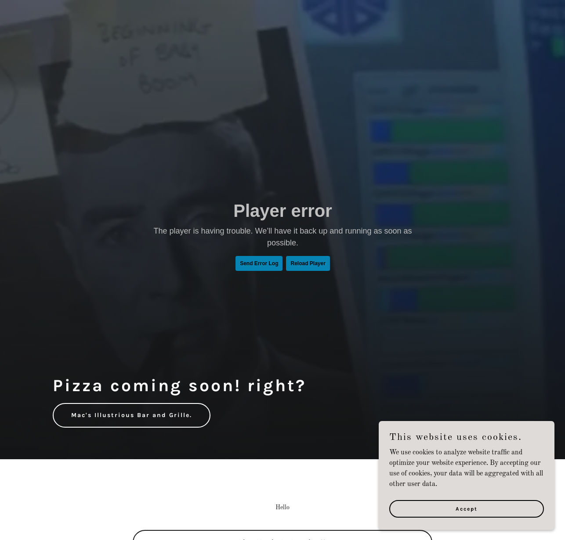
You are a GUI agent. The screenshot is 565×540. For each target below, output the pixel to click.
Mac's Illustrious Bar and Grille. (131, 415)
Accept (467, 514)
